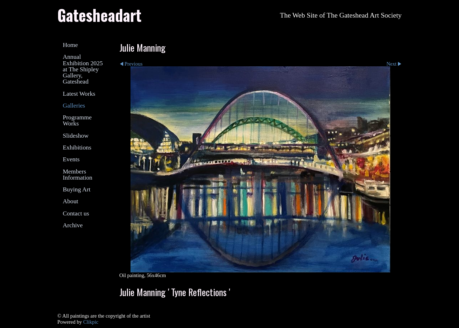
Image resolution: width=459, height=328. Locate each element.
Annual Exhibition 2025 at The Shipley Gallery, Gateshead (83, 69)
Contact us (76, 213)
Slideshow (76, 135)
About (70, 201)
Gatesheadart (99, 14)
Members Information (77, 174)
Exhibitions (77, 147)
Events (71, 159)
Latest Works (79, 93)
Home (70, 45)
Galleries (74, 105)
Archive (73, 225)
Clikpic (90, 322)
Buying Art (76, 189)
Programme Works (77, 120)
